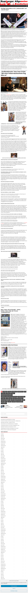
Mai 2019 (2, 556)
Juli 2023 (2, 483)
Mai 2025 (2, 451)
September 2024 (3, 463)
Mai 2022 (2, 504)
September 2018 (3, 568)
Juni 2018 (2, 572)
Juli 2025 (2, 448)
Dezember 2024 (3, 458)
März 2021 (2, 524)
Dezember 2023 (3, 476)
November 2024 (3, 460)
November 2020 (3, 530)
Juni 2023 (2, 485)
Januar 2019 (2, 562)
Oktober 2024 (3, 461)
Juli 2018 (2, 571)
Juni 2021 (2, 520)
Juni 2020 (2, 537)
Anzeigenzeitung (20, 391)
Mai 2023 (2, 486)
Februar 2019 (3, 561)
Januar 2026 (2, 439)
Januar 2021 (2, 527)
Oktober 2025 (3, 444)
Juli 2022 (2, 501)
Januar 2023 (2, 492)
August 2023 (2, 482)
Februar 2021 (3, 526)
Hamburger (12, 393)
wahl (6, 401)
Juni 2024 (2, 467)
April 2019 (2, 558)
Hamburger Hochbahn (21, 396)
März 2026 (2, 436)
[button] (26, 580)
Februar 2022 (3, 508)
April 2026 (2, 435)
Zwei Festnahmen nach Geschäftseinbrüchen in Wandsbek (9, 423)
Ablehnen (14, 588)
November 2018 (3, 565)
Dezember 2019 (3, 546)
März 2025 (2, 454)
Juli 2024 (2, 466)
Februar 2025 (3, 455)
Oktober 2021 (3, 514)
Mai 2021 (2, 521)
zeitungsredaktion (19, 401)
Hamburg (8, 393)
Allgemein (18, 11)
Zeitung (9, 401)
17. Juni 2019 (3, 11)
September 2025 (3, 445)
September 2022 (3, 498)
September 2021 (3, 515)
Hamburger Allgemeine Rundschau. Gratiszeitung (9, 396)
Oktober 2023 (3, 479)
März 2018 (2, 577)
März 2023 (2, 489)
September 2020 (3, 533)
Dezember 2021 (3, 511)
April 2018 (2, 575)
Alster (9, 391)
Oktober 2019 (3, 549)
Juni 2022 (2, 502)
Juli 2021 (2, 518)
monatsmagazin (20, 398)
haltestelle (3, 393)
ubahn (2, 401)
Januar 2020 (2, 545)
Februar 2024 (3, 473)
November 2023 (3, 477)
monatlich (14, 398)
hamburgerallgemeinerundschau (10, 11)
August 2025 (2, 447)
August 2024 (2, 464)
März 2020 (2, 542)
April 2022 (2, 505)
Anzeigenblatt (14, 391)
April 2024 (2, 470)
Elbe (25, 391)
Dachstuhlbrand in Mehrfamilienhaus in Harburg (8, 419)
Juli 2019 (2, 553)
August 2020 (2, 534)
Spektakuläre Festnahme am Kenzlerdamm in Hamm (8, 426)
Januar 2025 (2, 457)
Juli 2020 (2, 536)
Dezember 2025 (3, 441)
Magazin (10, 398)
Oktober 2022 (3, 496)
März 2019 (2, 559)
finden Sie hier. (13, 342)
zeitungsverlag (4, 403)
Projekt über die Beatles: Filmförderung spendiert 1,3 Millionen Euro (10, 420)
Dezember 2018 (3, 564)
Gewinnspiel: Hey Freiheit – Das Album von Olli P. (8, 422)
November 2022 (3, 495)
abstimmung (5, 391)
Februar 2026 (3, 438)
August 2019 (2, 552)
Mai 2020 (2, 539)
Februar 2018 (3, 578)
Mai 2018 (2, 574)
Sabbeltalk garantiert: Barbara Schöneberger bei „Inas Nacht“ (9, 428)
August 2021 (2, 517)
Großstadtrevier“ (8, 94)
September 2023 (3, 480)
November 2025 (3, 442)
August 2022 (2, 499)
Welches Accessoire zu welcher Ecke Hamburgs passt (8, 429)
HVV (6, 398)
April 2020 (2, 540)
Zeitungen (13, 401)
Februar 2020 (3, 543)
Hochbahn (3, 398)
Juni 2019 (2, 555)
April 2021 (2, 523)
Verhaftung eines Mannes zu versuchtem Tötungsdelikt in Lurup (10, 425)
